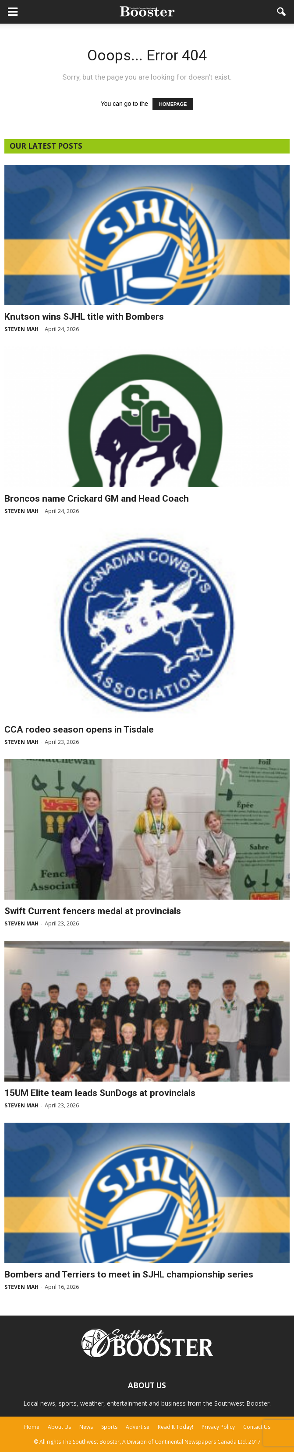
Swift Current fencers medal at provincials (92, 911)
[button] (281, 12)
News (86, 1427)
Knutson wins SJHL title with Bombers (84, 316)
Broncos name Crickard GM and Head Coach (96, 498)
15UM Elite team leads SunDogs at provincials (99, 1093)
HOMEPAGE (173, 104)
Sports (109, 1427)
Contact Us (256, 1427)
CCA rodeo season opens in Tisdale (79, 729)
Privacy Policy (218, 1427)
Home (31, 1427)
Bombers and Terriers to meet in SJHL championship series (128, 1274)
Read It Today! (175, 1427)
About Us (59, 1427)
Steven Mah (21, 329)
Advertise (137, 1427)
